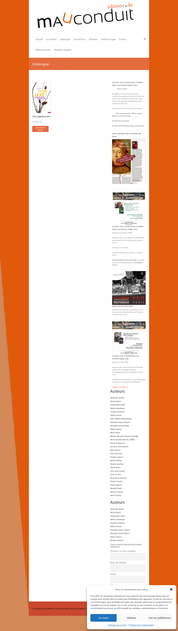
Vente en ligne (108, 39)
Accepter (104, 617)
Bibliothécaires (43, 49)
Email (113, 574)
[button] (171, 589)
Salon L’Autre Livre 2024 (122, 306)
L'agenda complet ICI (120, 387)
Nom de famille (118, 562)
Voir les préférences (159, 617)
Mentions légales (63, 49)
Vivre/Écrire (79, 39)
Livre (118, 312)
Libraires (93, 39)
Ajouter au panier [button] (40, 129)
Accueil (39, 39)
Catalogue (65, 39)
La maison (51, 39)
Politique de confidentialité (141, 625)
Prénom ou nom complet (123, 551)
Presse (122, 39)
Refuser (131, 617)
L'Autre (114, 312)
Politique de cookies (117, 625)
